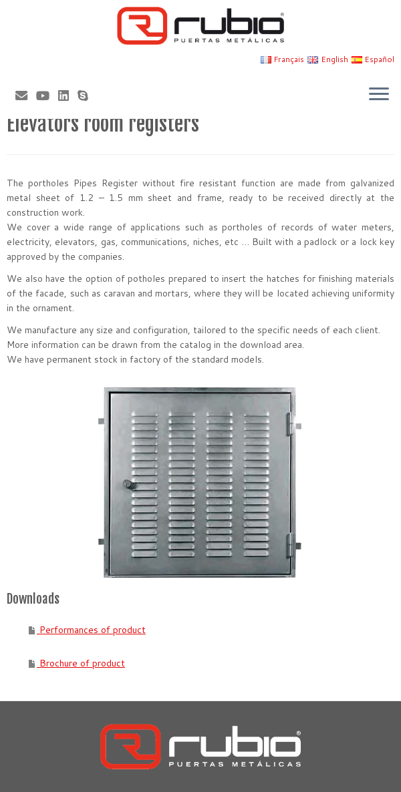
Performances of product (91, 629)
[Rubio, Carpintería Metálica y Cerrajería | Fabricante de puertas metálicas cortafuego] (200, 26)
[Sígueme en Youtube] (47, 95)
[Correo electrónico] (25, 95)
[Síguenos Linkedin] (68, 95)
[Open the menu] (379, 95)
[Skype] (87, 95)
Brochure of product (81, 663)
